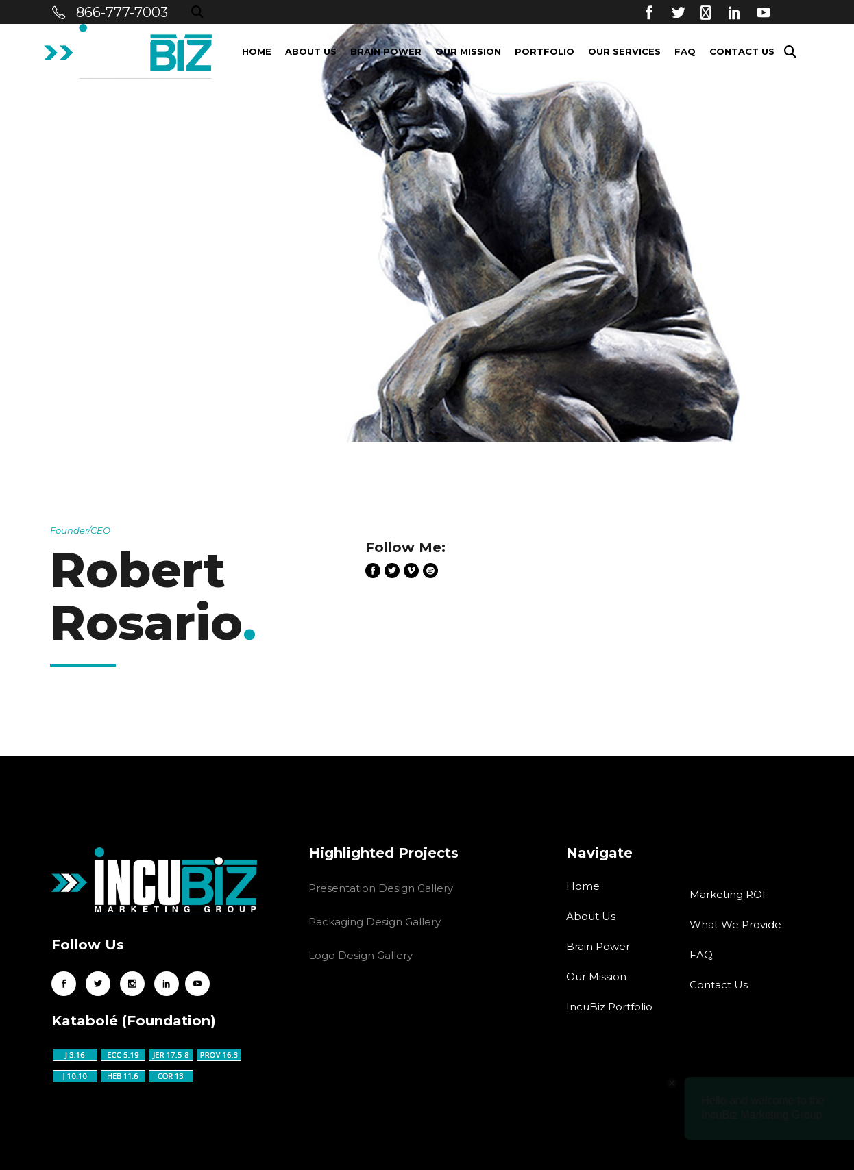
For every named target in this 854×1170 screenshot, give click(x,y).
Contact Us (719, 984)
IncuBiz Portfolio (609, 1006)
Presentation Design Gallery (380, 888)
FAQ (701, 954)
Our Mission (596, 976)
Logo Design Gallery (360, 955)
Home (583, 886)
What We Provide (735, 924)
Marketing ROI (728, 894)
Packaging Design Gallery (374, 921)
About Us (590, 916)
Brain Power (598, 946)
